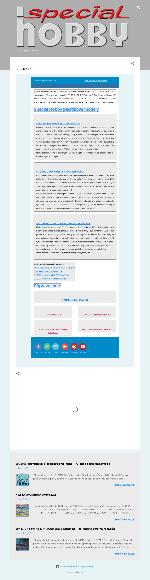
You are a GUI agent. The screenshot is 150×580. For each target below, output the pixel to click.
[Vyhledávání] (138, 8)
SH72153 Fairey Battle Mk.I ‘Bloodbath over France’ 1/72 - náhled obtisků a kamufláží (63, 463)
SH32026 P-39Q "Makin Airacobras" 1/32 (50, 279)
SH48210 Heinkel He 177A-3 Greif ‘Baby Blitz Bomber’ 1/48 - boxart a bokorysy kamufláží (65, 528)
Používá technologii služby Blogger (75, 566)
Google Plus (64, 353)
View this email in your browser (96, 80)
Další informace (124, 485)
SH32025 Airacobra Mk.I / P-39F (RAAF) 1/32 (51, 275)
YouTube (83, 353)
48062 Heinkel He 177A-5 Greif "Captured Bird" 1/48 (54, 268)
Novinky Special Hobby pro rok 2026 (36, 494)
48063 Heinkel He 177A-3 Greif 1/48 (48, 272)
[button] (132, 63)
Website (47, 353)
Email (56, 353)
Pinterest (74, 353)
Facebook (38, 353)
